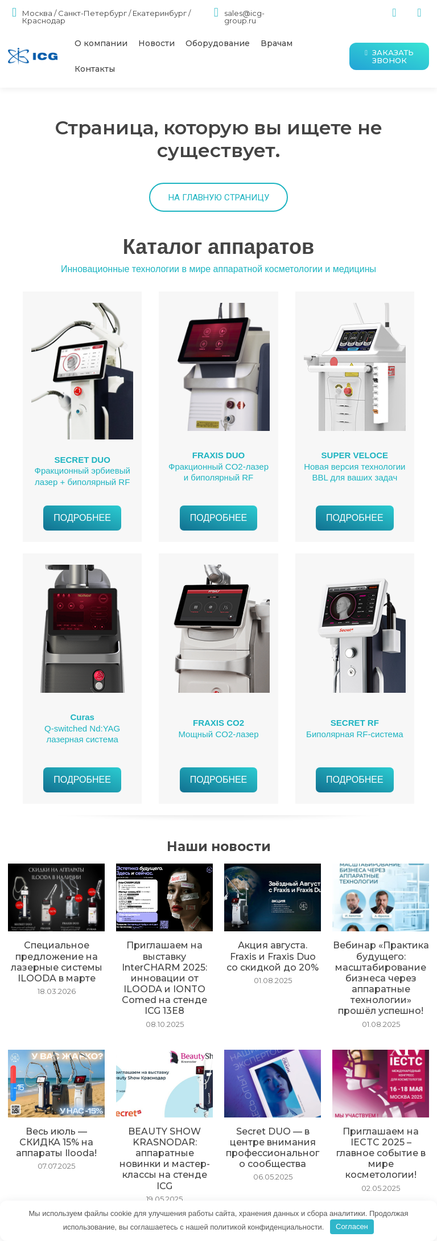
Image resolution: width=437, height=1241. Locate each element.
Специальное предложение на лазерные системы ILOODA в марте (56, 961)
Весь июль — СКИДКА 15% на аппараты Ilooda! (56, 1123)
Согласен (352, 1226)
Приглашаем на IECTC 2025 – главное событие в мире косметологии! (380, 1127)
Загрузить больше (219, 1196)
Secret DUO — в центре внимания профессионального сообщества (273, 1132)
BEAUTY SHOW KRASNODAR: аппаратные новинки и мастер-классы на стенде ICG (165, 1136)
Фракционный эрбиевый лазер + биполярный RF (82, 474)
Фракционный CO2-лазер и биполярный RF (218, 470)
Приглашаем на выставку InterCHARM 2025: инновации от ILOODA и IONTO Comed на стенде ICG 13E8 (165, 969)
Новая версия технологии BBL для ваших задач (354, 470)
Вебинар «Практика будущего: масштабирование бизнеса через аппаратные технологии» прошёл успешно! (381, 974)
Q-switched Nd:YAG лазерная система (82, 732)
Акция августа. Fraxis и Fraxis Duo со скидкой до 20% (273, 956)
